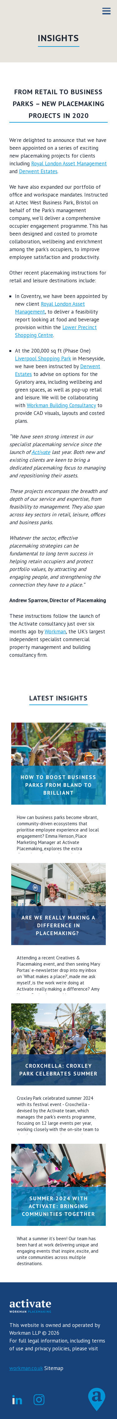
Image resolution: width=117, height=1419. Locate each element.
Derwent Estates (38, 171)
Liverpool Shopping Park (43, 358)
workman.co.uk (26, 1368)
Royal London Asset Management (69, 163)
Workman (55, 631)
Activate (41, 452)
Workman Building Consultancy (61, 405)
